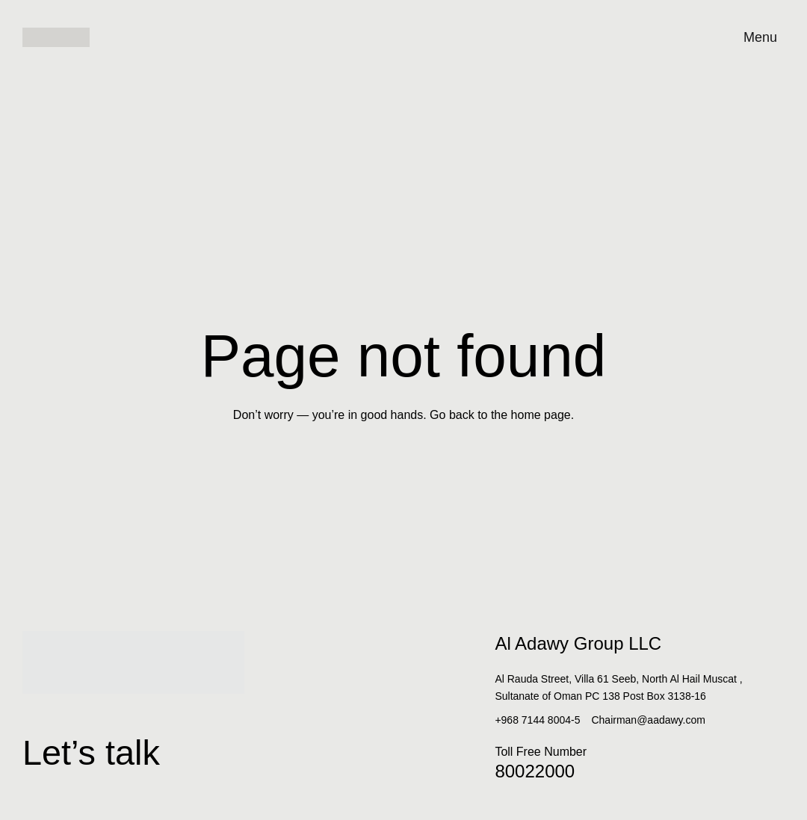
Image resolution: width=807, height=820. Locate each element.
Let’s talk (139, 744)
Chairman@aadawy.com (648, 720)
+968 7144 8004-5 (537, 720)
